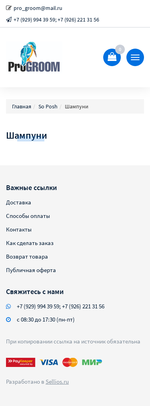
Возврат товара (27, 256)
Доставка (18, 202)
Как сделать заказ (30, 243)
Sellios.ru (57, 381)
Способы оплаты (28, 216)
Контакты (19, 229)
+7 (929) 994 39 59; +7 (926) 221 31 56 (56, 19)
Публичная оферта (31, 270)
